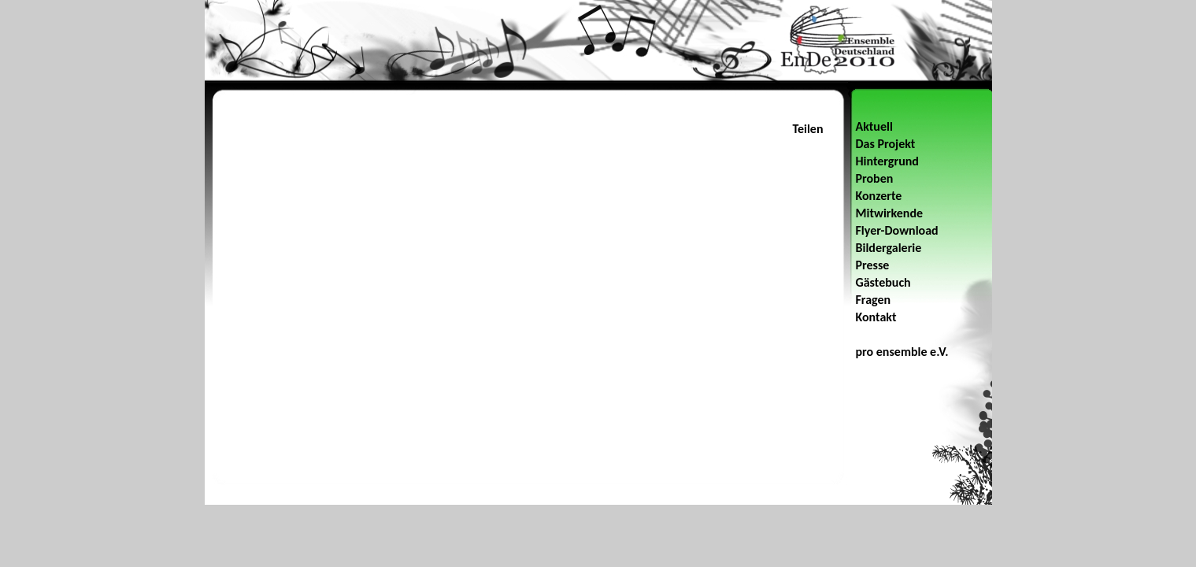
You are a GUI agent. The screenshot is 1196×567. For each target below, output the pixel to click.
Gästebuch (883, 282)
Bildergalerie (889, 247)
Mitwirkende (890, 213)
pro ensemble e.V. (902, 351)
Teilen (807, 128)
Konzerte (879, 195)
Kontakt (876, 316)
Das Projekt (886, 143)
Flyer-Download (897, 230)
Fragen (873, 299)
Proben (875, 178)
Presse (873, 265)
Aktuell (874, 126)
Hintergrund (887, 161)
